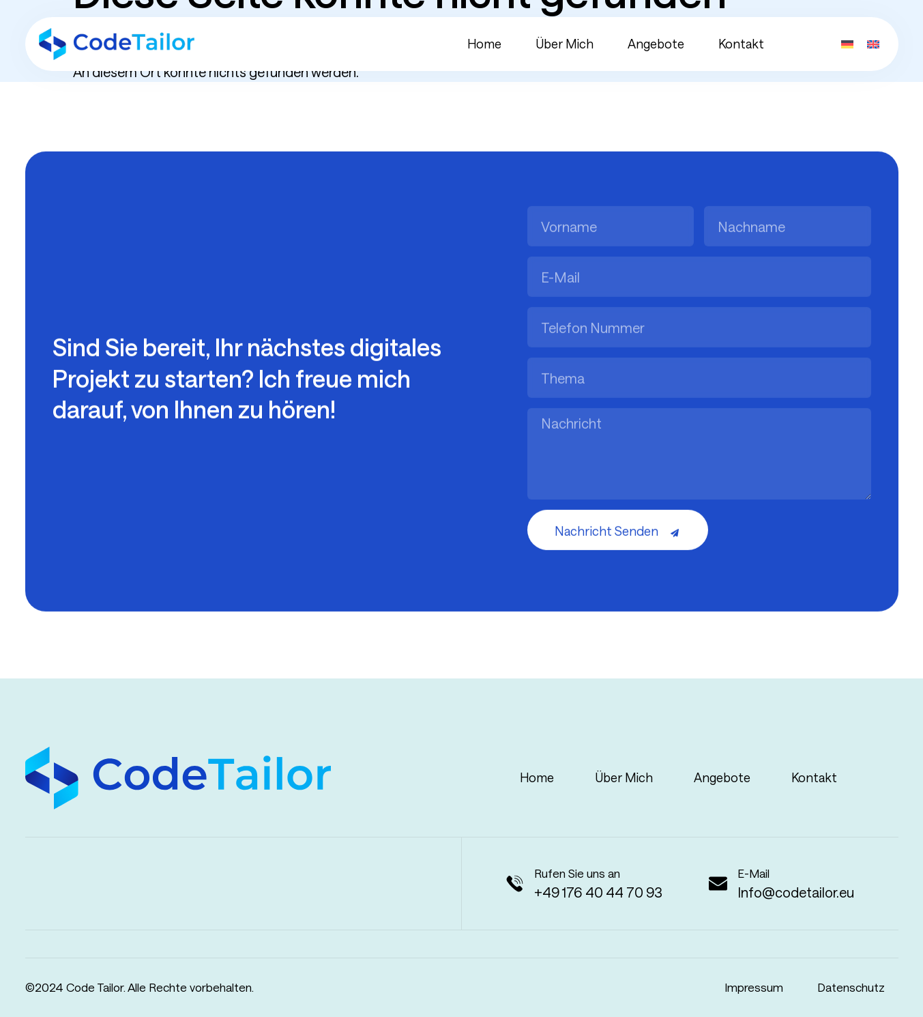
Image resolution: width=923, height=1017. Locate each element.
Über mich (565, 43)
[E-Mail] (718, 883)
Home (484, 43)
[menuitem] (847, 41)
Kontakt (741, 43)
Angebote (656, 43)
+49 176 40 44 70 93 (598, 892)
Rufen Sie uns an (577, 873)
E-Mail (753, 873)
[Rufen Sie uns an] (515, 883)
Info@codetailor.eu (795, 892)
